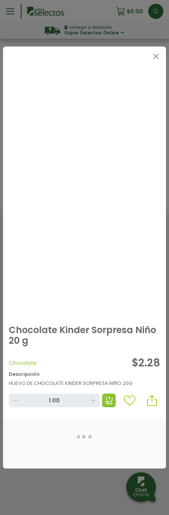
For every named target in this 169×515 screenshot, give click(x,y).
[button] (152, 400)
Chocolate (23, 363)
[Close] (156, 56)
